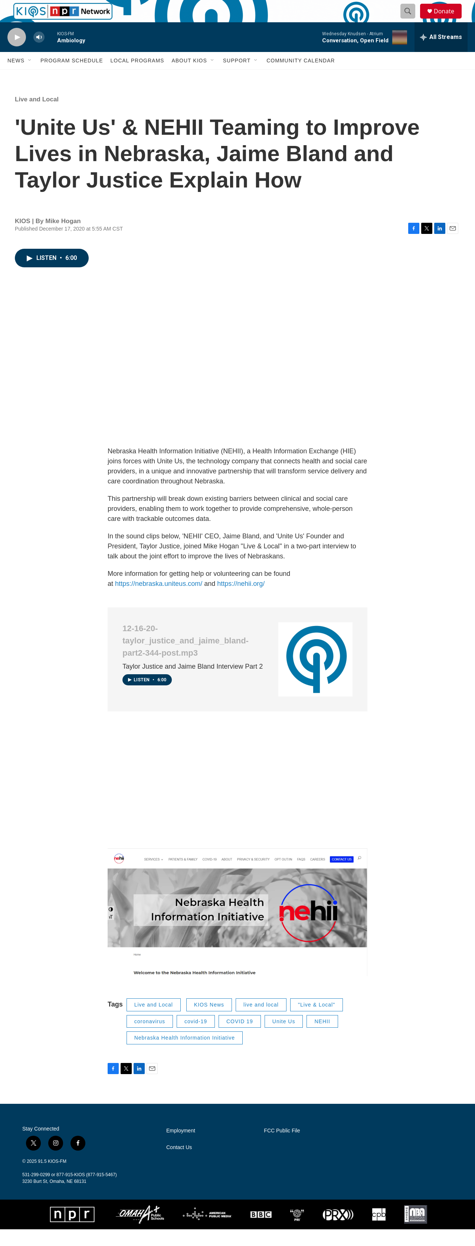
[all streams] (441, 54)
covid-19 (195, 1038)
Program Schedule (71, 77)
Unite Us (283, 1038)
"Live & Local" (316, 1021)
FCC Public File (282, 1147)
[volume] (39, 54)
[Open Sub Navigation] (30, 77)
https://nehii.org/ (241, 600)
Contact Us (179, 1164)
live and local (261, 1021)
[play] (17, 54)
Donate (448, 19)
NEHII (322, 1038)
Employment (180, 1147)
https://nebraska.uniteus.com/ (159, 600)
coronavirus (149, 1038)
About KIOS (189, 77)
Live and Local (37, 116)
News (15, 77)
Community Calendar (300, 77)
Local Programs (137, 77)
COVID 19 (239, 1038)
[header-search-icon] (411, 19)
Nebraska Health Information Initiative (184, 1054)
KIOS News (209, 1021)
